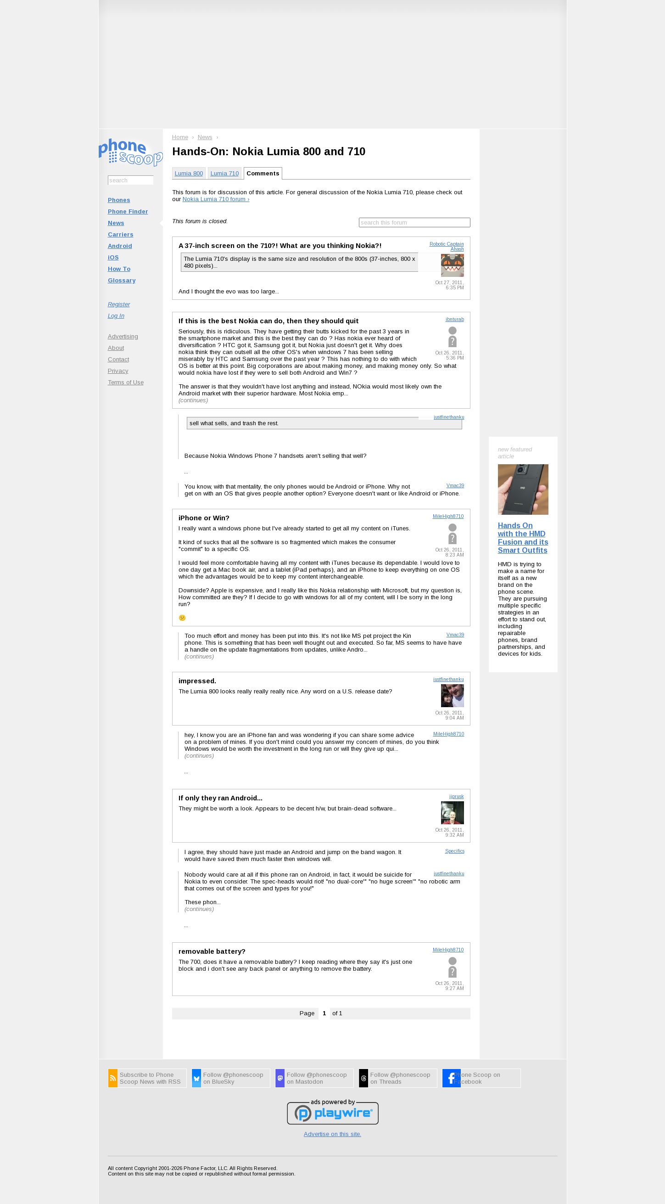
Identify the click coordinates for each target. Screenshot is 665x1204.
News (116, 222)
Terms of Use (126, 382)
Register (119, 304)
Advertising (123, 336)
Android (120, 245)
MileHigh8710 (448, 516)
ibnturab (455, 319)
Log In (116, 315)
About (116, 347)
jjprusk (456, 796)
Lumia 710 (225, 173)
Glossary (121, 280)
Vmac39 (455, 485)
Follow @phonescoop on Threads (400, 1078)
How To (119, 268)
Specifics (454, 851)
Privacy (118, 370)
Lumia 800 (189, 173)
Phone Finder (128, 211)
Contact (118, 359)
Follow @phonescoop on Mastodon (317, 1078)
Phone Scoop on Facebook (477, 1078)
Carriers (121, 234)
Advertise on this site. (332, 1134)
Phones (119, 200)
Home (180, 137)
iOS (113, 257)
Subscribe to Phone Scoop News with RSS (150, 1078)
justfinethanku (449, 417)
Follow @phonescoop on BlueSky (233, 1078)
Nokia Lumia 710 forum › (216, 199)
